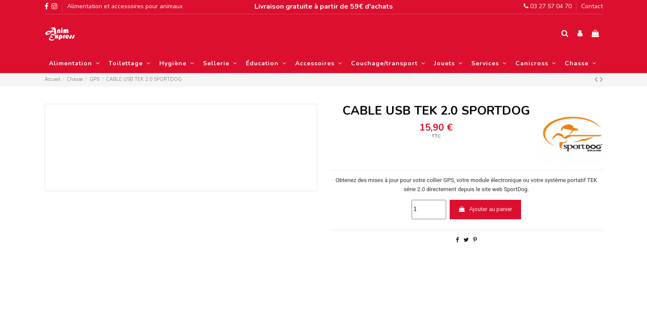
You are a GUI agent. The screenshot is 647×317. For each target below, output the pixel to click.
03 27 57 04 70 (548, 6)
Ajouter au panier (485, 209)
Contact (592, 6)
